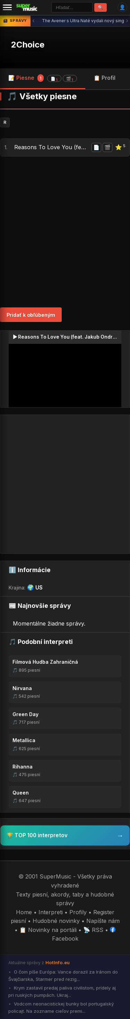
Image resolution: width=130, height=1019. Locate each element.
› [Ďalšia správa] (127, 20)
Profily (78, 912)
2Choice (27, 45)
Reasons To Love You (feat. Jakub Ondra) (51, 147)
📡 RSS (93, 929)
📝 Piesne (42, 78)
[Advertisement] (65, 232)
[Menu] (7, 7)
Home (24, 912)
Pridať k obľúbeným (31, 315)
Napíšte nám (103, 920)
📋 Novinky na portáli (48, 929)
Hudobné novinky (56, 920)
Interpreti (50, 912)
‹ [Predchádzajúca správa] (33, 20)
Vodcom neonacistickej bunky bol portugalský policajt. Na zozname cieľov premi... (61, 1007)
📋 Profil (104, 78)
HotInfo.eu (57, 962)
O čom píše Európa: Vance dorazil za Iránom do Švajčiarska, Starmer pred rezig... (63, 975)
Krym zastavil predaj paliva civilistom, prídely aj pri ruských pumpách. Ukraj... (62, 991)
